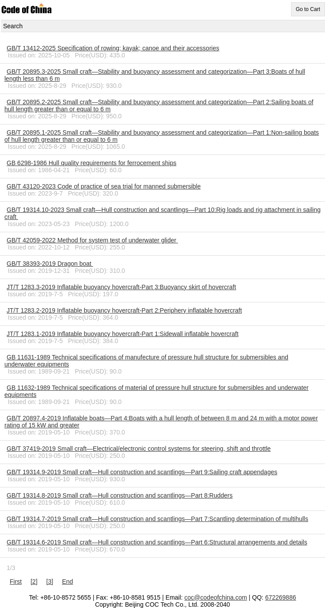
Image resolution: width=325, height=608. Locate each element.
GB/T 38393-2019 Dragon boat (50, 263)
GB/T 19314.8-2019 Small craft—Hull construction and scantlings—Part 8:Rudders (120, 495)
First (16, 581)
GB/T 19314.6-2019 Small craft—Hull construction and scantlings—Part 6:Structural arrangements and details (157, 542)
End (67, 581)
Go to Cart (308, 9)
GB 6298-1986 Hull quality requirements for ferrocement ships (91, 162)
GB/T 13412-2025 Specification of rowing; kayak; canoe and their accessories (113, 48)
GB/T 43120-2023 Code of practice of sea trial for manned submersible (103, 186)
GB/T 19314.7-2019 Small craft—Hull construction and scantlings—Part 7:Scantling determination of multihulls (157, 518)
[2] (34, 581)
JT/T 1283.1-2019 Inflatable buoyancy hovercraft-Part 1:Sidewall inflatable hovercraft (122, 333)
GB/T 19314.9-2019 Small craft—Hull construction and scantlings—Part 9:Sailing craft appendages (142, 472)
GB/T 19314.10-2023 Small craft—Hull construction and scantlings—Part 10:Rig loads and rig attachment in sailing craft (162, 213)
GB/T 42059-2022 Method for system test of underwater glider (92, 240)
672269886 (280, 597)
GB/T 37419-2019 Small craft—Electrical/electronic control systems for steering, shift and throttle (139, 448)
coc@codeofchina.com (216, 597)
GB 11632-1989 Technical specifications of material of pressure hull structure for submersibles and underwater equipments (156, 391)
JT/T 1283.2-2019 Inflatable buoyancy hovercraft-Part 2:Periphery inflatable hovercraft (124, 310)
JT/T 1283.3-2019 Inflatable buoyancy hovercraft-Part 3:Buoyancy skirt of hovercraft (121, 287)
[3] (49, 581)
